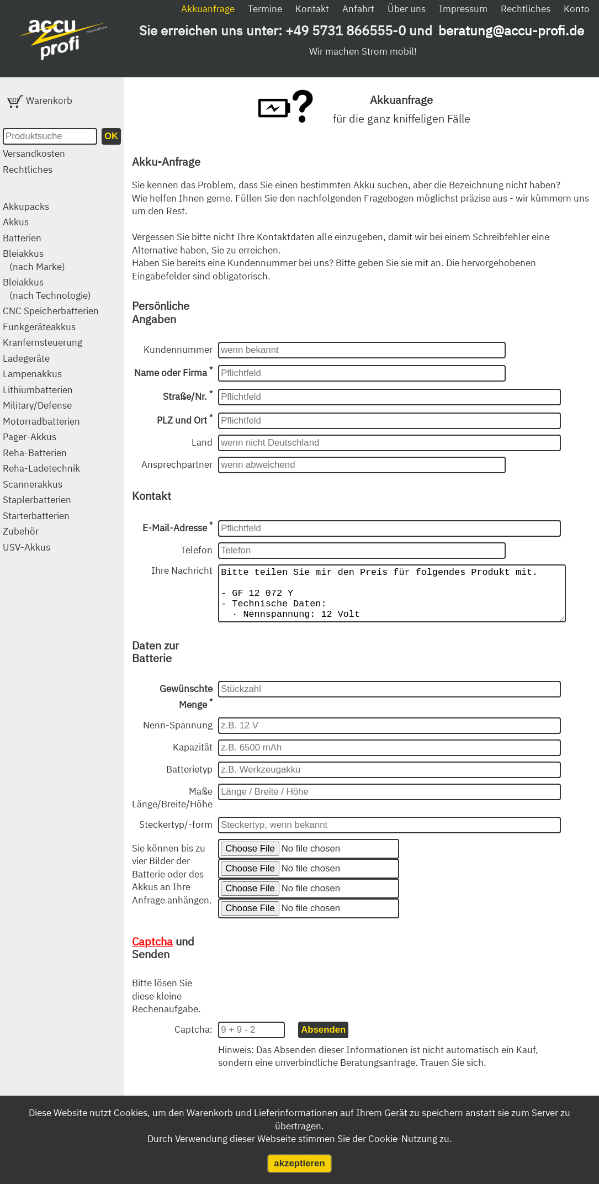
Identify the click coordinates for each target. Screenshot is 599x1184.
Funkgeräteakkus (39, 327)
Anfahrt (358, 9)
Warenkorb (39, 100)
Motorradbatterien (41, 421)
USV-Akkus (26, 547)
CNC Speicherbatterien (51, 311)
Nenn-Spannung (178, 736)
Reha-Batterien (35, 453)
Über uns (407, 9)
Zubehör (21, 531)
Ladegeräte (26, 358)
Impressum (463, 9)
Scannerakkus (32, 484)
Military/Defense (37, 405)
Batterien (22, 238)
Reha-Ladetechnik (41, 468)
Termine (265, 9)
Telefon (197, 550)
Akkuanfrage (208, 9)
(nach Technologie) (50, 295)
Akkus (16, 222)
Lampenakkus (32, 374)
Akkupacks (26, 206)
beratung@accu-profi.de (511, 30)
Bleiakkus (23, 253)
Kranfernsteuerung (42, 342)
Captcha (152, 952)
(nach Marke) (37, 267)
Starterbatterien (36, 516)
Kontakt (312, 9)
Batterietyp (189, 780)
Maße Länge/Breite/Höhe (172, 809)
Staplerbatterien (37, 500)
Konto (577, 9)
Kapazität (193, 758)
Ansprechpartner (177, 464)
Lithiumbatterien (38, 390)
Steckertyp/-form (176, 835)
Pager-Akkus (29, 437)
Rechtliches (525, 9)
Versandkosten (34, 153)
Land (202, 442)
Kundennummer (178, 349)
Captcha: (193, 1040)
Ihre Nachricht (182, 570)
